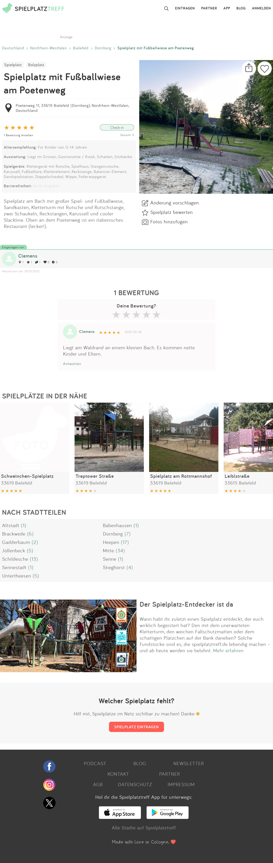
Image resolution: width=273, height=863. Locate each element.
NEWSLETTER (188, 763)
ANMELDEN (261, 8)
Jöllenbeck (13, 550)
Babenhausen (117, 525)
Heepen (111, 542)
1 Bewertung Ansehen (18, 135)
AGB (98, 784)
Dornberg (103, 47)
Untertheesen (16, 575)
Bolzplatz (36, 64)
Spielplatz (13, 64)
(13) (34, 559)
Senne (109, 559)
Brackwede (13, 533)
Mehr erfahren (228, 650)
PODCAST (95, 763)
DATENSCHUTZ (135, 784)
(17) (125, 542)
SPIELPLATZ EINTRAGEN (136, 726)
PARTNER (209, 8)
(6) (30, 533)
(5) (30, 550)
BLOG (241, 8)
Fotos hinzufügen (169, 221)
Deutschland (13, 47)
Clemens (27, 256)
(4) (130, 567)
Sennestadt (14, 567)
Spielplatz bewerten (171, 212)
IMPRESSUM (181, 784)
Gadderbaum (16, 542)
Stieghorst (114, 567)
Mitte (108, 550)
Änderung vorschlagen (174, 202)
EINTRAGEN (185, 8)
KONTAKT (118, 774)
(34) (120, 550)
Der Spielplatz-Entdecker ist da (186, 604)
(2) (35, 542)
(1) (23, 525)
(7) (128, 533)
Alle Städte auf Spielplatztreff (144, 827)
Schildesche (15, 559)
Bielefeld (81, 47)
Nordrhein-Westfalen (48, 47)
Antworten (72, 363)
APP (226, 8)
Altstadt (10, 525)
